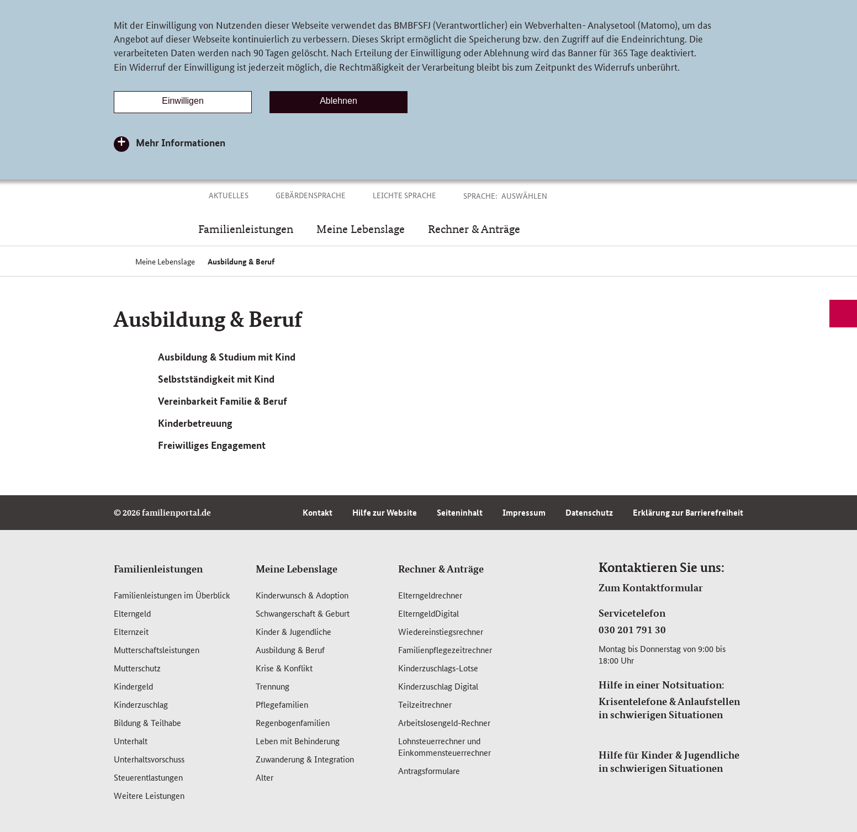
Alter (264, 777)
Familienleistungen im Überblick (172, 595)
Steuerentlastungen (148, 777)
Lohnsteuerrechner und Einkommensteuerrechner (444, 746)
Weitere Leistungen (149, 795)
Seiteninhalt (460, 512)
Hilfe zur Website (384, 512)
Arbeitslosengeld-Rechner (444, 722)
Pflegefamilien (282, 704)
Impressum (524, 512)
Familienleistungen (158, 568)
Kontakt (317, 512)
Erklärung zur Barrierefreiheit (688, 512)
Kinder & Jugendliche (293, 631)
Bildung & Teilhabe (147, 722)
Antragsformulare (429, 770)
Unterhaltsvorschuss (149, 759)
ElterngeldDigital (428, 613)
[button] (536, 195)
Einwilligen (183, 100)
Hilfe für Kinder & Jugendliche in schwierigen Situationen (669, 761)
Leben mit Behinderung (298, 740)
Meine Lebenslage (296, 568)
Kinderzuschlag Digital (438, 686)
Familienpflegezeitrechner (445, 649)
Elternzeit (131, 631)
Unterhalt (130, 740)
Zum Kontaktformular (651, 587)
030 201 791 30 (632, 629)
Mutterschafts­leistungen (156, 649)
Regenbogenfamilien (293, 722)
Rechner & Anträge (441, 568)
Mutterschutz (137, 668)
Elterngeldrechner (430, 595)
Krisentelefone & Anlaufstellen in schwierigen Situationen (669, 708)
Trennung (272, 686)
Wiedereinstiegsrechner (440, 631)
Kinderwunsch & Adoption (302, 595)
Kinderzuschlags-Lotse (438, 668)
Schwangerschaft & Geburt (303, 613)
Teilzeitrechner (425, 704)
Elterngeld (132, 613)
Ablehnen (338, 100)
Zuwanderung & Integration (305, 759)
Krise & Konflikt (284, 668)
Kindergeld (133, 686)
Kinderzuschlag (141, 704)
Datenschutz (589, 512)
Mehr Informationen (180, 142)
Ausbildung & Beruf (290, 649)
